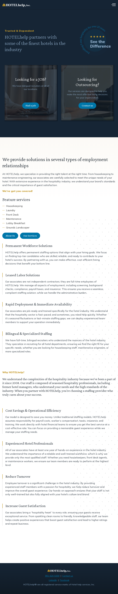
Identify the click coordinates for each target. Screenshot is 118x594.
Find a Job (30, 105)
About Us (10, 235)
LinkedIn (53, 580)
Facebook (64, 580)
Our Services (30, 235)
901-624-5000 (52, 575)
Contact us (87, 105)
